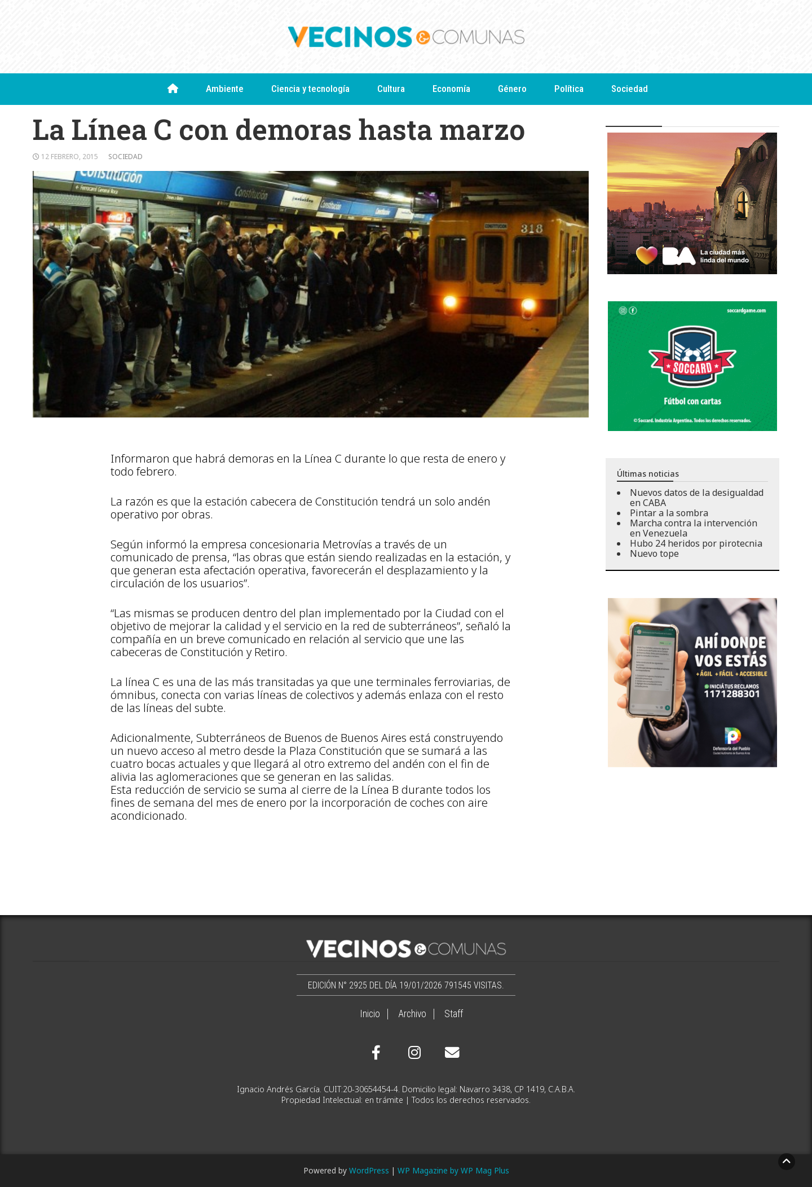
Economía (451, 88)
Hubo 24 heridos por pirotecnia (696, 543)
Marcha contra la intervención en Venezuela (693, 528)
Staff (453, 1013)
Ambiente (225, 88)
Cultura (391, 88)
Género (512, 88)
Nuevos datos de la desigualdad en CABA (697, 497)
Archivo (412, 1013)
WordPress (369, 1170)
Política (569, 88)
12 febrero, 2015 (69, 156)
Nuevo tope (654, 553)
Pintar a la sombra (669, 513)
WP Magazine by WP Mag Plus (453, 1170)
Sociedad (629, 88)
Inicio (370, 1013)
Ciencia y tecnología (310, 88)
